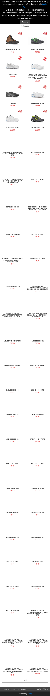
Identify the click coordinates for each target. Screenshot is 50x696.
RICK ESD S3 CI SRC (12, 611)
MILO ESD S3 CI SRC (37, 463)
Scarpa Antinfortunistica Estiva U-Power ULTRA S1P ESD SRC (12, 154)
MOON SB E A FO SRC (37, 103)
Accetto (25, 22)
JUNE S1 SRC (12, 74)
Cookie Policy (23, 689)
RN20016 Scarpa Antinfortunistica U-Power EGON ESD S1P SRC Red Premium (37, 288)
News (13, 689)
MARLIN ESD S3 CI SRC (12, 234)
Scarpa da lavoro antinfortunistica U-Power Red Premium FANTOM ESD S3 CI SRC (12, 642)
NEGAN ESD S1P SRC (37, 179)
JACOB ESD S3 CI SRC (12, 414)
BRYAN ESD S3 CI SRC (12, 537)
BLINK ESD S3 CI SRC (12, 127)
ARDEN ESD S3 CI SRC (12, 439)
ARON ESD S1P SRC (12, 512)
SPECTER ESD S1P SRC (37, 439)
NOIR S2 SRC (13, 103)
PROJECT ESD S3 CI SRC (12, 286)
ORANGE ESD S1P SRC (38, 341)
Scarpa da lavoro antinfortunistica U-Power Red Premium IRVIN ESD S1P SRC (37, 670)
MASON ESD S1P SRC (37, 512)
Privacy (6, 689)
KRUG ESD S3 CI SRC (12, 586)
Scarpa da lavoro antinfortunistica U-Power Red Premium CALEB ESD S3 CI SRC (12, 670)
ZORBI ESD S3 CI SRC (37, 586)
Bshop (30, 694)
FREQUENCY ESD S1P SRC (12, 365)
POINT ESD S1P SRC (37, 50)
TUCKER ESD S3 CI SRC (37, 259)
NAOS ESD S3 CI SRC (37, 488)
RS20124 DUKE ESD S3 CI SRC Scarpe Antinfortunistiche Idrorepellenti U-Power (38, 208)
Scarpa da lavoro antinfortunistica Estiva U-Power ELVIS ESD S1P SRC (12, 315)
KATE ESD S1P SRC (37, 561)
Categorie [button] (25, 26)
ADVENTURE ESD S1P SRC (12, 341)
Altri (25, 680)
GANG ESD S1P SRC (12, 488)
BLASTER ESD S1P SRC (37, 365)
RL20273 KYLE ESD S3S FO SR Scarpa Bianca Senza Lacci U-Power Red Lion (37, 315)
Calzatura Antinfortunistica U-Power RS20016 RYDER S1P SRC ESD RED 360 (12, 181)
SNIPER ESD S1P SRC (12, 207)
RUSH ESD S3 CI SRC (12, 561)
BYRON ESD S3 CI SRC (37, 537)
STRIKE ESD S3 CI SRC (37, 414)
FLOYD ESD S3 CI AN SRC (12, 50)
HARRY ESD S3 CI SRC (12, 390)
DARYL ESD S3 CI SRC (37, 152)
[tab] (25, 26)
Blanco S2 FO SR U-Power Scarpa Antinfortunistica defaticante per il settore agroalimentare (37, 76)
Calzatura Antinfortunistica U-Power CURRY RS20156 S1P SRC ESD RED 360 (12, 260)
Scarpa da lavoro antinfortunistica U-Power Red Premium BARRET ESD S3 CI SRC (37, 613)
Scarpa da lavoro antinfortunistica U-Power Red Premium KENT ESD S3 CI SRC (38, 642)
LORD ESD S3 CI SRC (37, 390)
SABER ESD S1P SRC (12, 463)
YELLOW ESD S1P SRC (37, 127)
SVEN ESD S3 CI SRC (37, 234)
